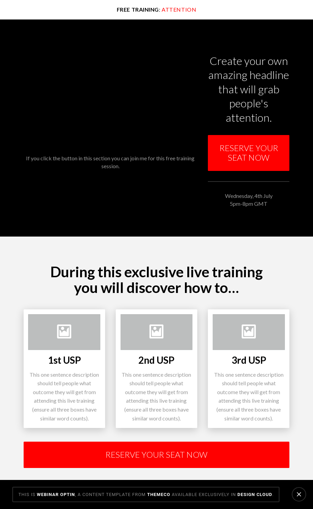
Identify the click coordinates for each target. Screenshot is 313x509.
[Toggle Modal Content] (248, 153)
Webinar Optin (56, 494)
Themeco (159, 494)
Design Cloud (254, 494)
